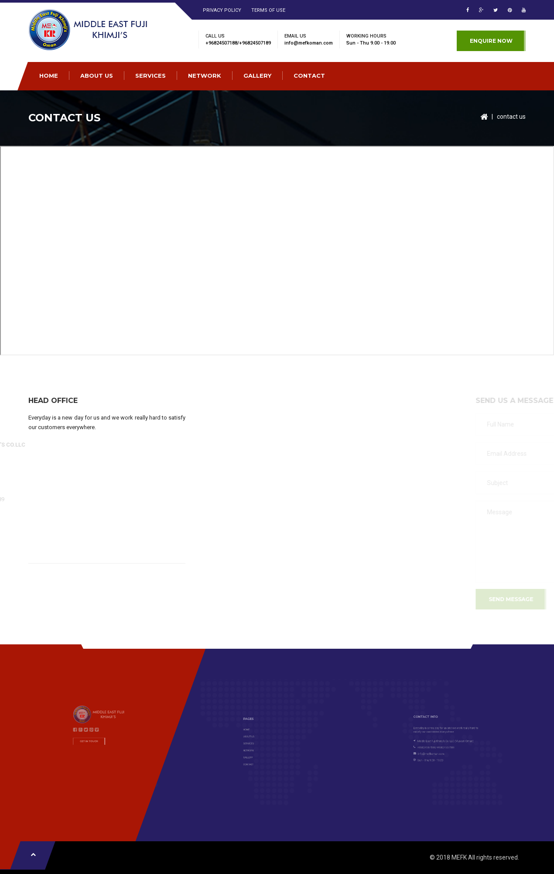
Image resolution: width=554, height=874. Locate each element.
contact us (511, 116)
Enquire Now (491, 41)
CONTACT (309, 75)
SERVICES (150, 75)
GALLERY (257, 75)
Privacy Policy (222, 10)
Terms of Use (268, 10)
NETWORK (204, 75)
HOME (48, 75)
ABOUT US (96, 75)
